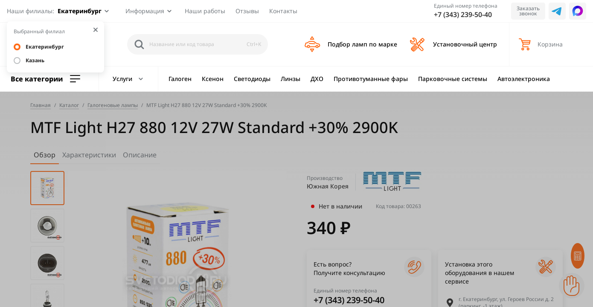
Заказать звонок (528, 11)
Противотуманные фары (371, 79)
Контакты (283, 11)
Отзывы (247, 11)
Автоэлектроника (523, 79)
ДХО (317, 79)
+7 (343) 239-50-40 (463, 14)
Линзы (290, 79)
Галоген (180, 79)
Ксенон (213, 79)
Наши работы (205, 11)
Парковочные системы (452, 79)
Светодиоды (252, 79)
